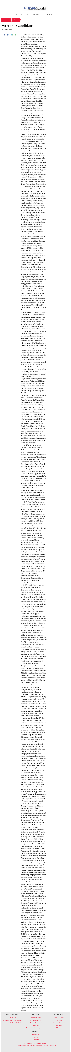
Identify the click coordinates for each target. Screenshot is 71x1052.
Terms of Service (30, 1045)
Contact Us (49, 14)
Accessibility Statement (50, 1045)
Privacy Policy (39, 1045)
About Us (24, 14)
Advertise (36, 14)
